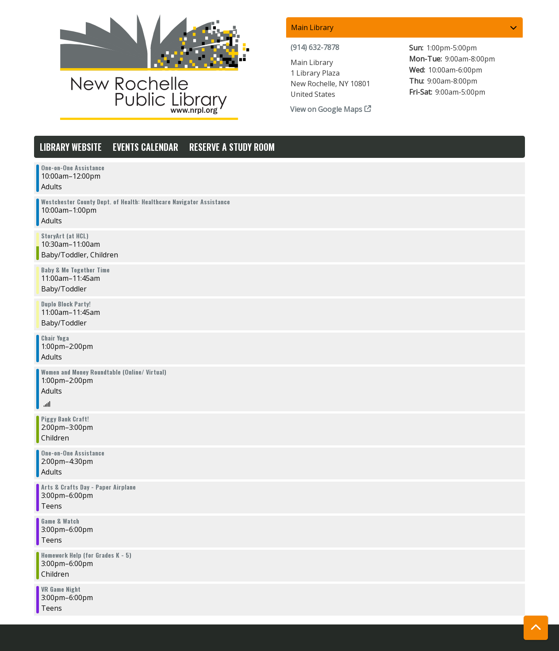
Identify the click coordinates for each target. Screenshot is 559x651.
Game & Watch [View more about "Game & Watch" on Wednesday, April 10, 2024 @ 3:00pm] (60, 521)
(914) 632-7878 (315, 47)
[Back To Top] (536, 628)
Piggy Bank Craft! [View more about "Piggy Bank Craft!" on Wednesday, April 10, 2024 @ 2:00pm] (65, 419)
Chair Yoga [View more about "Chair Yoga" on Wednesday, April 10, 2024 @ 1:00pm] (55, 338)
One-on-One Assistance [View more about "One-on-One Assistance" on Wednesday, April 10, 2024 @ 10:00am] (72, 168)
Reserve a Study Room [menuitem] (232, 146)
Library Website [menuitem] (71, 146)
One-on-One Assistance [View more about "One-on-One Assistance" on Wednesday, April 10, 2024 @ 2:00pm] (72, 453)
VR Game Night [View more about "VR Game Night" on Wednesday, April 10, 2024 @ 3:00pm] (60, 589)
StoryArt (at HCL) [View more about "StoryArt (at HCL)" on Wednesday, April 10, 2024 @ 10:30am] (64, 236)
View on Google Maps (326, 109)
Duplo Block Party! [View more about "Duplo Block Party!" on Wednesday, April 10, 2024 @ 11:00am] (66, 304)
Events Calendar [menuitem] (145, 146)
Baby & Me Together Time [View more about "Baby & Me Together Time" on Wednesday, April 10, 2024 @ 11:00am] (75, 270)
